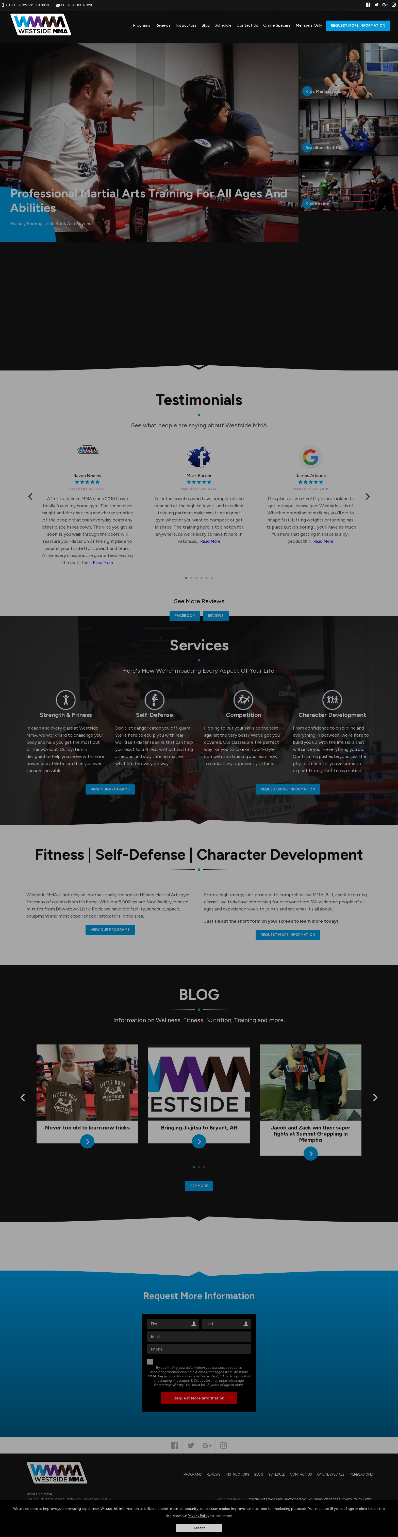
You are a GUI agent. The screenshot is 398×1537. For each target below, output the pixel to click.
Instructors (186, 25)
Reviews (163, 25)
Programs (141, 25)
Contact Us (247, 25)
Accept (199, 1528)
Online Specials (277, 25)
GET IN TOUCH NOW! (73, 5)
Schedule (223, 25)
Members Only (309, 25)
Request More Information (358, 25)
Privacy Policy (198, 1516)
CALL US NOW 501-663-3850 (24, 5)
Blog (206, 25)
